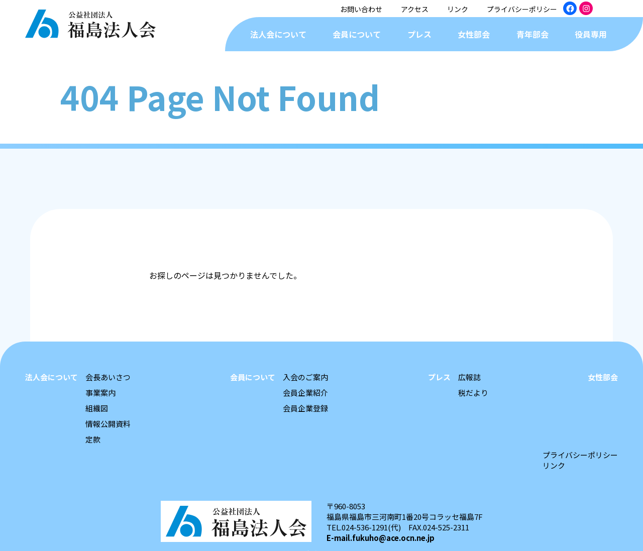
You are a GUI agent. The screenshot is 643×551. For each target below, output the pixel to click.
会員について (357, 34)
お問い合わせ (361, 9)
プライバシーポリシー (522, 9)
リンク (457, 9)
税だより (473, 392)
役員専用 (591, 34)
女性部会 (474, 34)
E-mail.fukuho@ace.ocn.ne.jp (381, 537)
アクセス (414, 9)
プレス (419, 34)
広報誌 (469, 377)
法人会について (278, 34)
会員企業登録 (305, 408)
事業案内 (100, 392)
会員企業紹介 (305, 392)
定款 (92, 439)
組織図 (96, 408)
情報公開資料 (108, 423)
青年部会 (532, 34)
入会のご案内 (305, 377)
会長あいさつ (108, 377)
